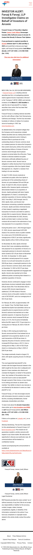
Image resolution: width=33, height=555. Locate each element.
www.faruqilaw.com (8, 126)
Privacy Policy (21, 543)
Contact (30, 543)
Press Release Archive (19, 536)
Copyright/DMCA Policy (8, 543)
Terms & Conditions (24, 539)
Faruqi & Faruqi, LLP (9, 93)
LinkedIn (20, 418)
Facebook (5, 421)
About (9, 536)
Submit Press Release (9, 539)
